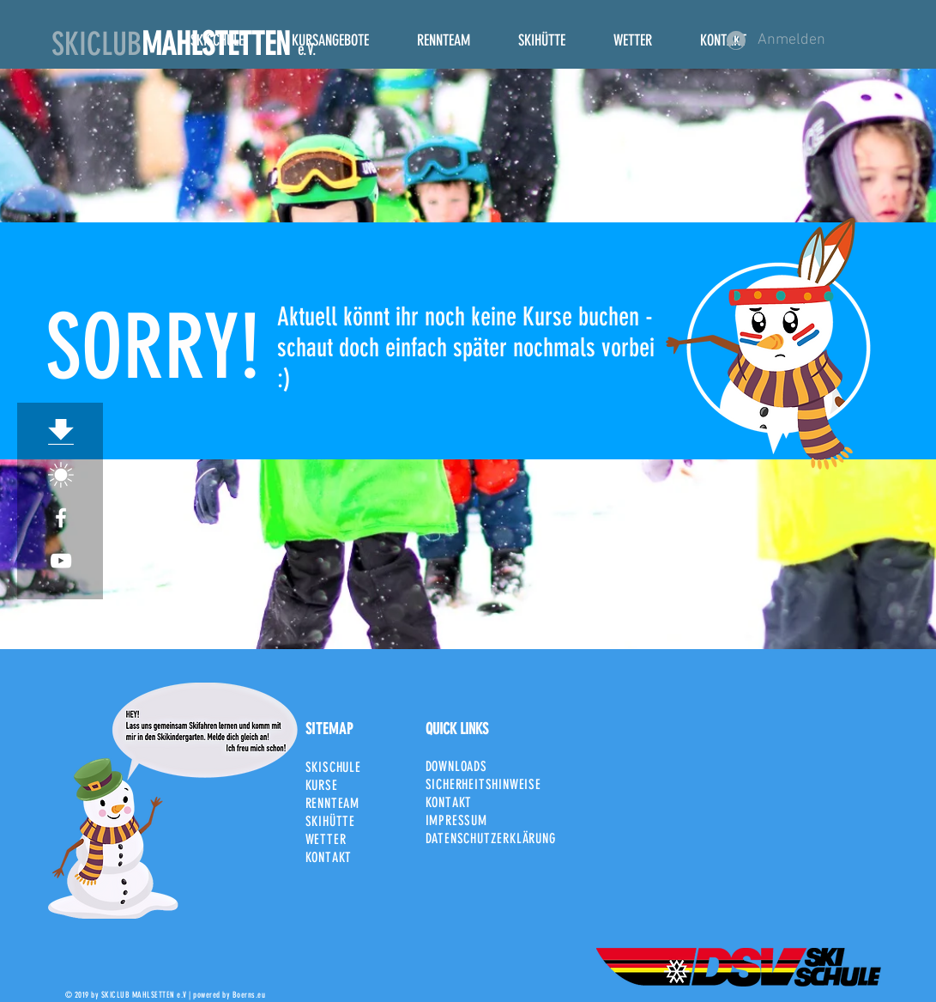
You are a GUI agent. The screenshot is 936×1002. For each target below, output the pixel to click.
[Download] (61, 432)
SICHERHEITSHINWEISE (483, 784)
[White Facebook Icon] (61, 518)
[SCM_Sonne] (61, 475)
